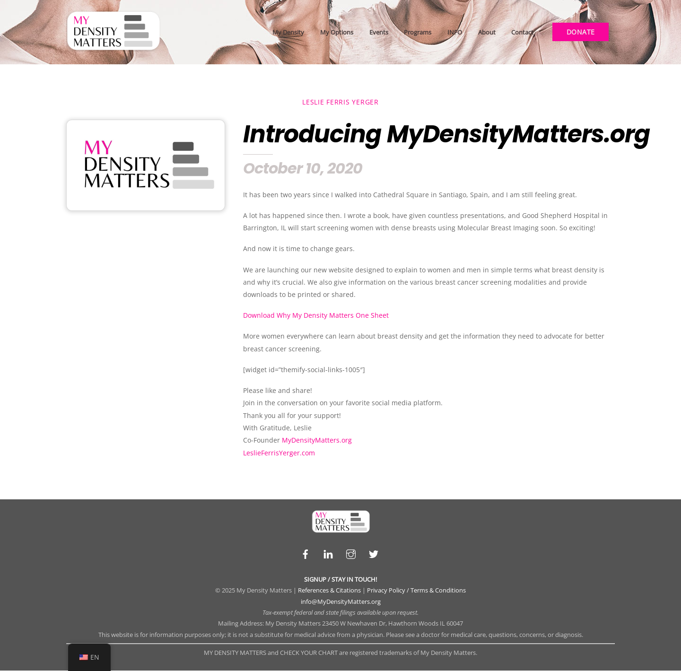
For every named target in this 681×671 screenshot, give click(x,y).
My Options (336, 32)
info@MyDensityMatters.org (341, 601)
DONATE (581, 31)
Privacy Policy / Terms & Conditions (416, 590)
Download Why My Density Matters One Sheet (316, 315)
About (487, 32)
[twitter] (373, 553)
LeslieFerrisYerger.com (279, 452)
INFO (454, 32)
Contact (522, 32)
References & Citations (329, 590)
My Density (288, 32)
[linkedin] (328, 553)
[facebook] (305, 553)
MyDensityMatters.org (317, 440)
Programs (417, 32)
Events (378, 32)
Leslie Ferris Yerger (340, 101)
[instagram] (350, 553)
